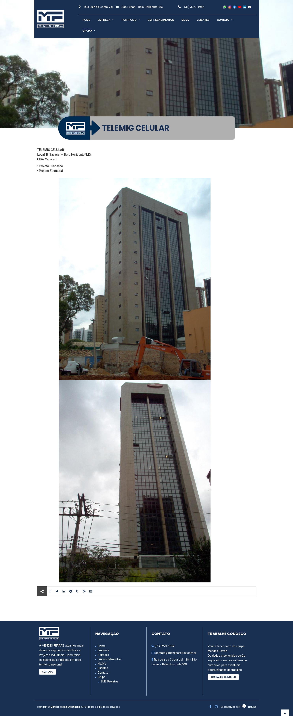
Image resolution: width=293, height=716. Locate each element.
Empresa (106, 19)
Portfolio (131, 19)
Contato (225, 19)
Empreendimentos (161, 19)
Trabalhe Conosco (223, 677)
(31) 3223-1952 (194, 7)
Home (86, 19)
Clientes (203, 19)
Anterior (51, 608)
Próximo (241, 608)
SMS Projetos (109, 681)
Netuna (249, 707)
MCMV (185, 19)
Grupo (89, 30)
